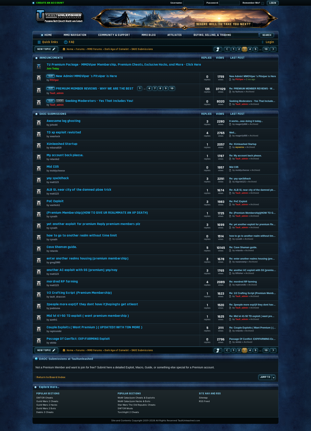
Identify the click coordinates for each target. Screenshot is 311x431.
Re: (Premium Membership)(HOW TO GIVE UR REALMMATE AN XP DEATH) (252, 213)
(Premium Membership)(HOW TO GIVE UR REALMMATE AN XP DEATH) (97, 213)
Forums (80, 49)
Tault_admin (57, 93)
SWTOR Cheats (44, 397)
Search (266, 35)
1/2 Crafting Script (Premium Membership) (79, 293)
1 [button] (233, 49)
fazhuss (239, 91)
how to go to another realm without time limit (82, 236)
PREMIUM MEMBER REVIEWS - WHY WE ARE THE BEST (94, 89)
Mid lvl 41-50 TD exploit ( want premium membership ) (88, 316)
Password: (223, 3)
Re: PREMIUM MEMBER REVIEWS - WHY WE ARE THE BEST (252, 88)
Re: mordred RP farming (243, 281)
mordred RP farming (62, 282)
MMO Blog (149, 35)
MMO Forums (94, 49)
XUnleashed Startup (62, 144)
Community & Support (114, 35)
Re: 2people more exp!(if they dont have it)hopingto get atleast (252, 304)
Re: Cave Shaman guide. (243, 247)
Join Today (53, 68)
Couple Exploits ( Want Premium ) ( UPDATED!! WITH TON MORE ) (94, 327)
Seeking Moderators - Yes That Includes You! (99, 101)
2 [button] (239, 49)
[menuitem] (69, 42)
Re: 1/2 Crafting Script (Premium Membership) (252, 293)
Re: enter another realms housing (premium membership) (252, 258)
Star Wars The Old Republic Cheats (137, 404)
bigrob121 (240, 181)
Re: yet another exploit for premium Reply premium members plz (252, 224)
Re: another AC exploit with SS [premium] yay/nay (252, 270)
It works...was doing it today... (246, 121)
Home (46, 35)
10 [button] (266, 49)
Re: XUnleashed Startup (242, 144)
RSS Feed (204, 401)
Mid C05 (53, 167)
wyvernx (239, 147)
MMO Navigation (75, 35)
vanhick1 (55, 205)
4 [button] (250, 49)
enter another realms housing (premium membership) (87, 259)
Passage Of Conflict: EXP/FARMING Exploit (78, 339)
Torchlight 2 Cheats (128, 412)
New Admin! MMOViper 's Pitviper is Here (86, 76)
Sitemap (203, 397)
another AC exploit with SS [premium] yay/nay (82, 270)
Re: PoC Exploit (238, 201)
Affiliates (174, 35)
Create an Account (50, 2)
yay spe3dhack (58, 178)
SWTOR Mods (125, 408)
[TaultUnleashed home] (62, 17)
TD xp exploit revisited (64, 132)
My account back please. (65, 155)
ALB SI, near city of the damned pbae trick (79, 190)
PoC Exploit (55, 201)
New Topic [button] (46, 49)
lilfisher (239, 273)
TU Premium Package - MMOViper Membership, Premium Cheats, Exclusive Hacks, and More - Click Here (124, 64)
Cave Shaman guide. (62, 247)
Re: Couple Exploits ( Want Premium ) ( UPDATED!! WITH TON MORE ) (252, 327)
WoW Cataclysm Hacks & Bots (134, 401)
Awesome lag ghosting (64, 121)
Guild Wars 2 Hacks (46, 404)
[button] (218, 49)
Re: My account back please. (245, 155)
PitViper (54, 80)
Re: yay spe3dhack (240, 178)
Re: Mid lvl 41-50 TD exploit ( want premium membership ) (252, 316)
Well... (232, 132)
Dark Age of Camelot (117, 49)
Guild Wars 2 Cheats (47, 401)
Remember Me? (253, 3)
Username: (186, 3)
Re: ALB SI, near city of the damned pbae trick (252, 190)
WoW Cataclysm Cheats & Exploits (136, 397)
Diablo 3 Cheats (45, 412)
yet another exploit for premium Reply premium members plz (93, 224)
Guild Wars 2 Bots (46, 408)
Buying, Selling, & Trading (212, 35)
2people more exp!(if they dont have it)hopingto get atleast (92, 304)
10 (171, 88)
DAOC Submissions (142, 49)
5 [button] (255, 49)
